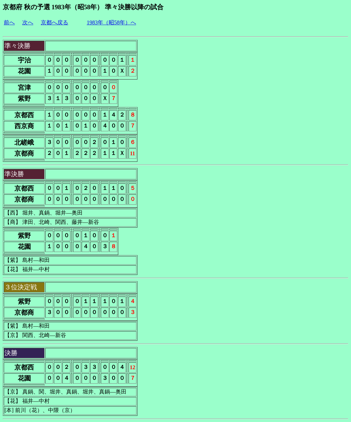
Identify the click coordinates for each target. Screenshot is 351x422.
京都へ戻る (54, 22)
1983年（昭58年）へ (111, 22)
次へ (27, 22)
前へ (9, 22)
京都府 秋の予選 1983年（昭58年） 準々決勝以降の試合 (83, 7)
